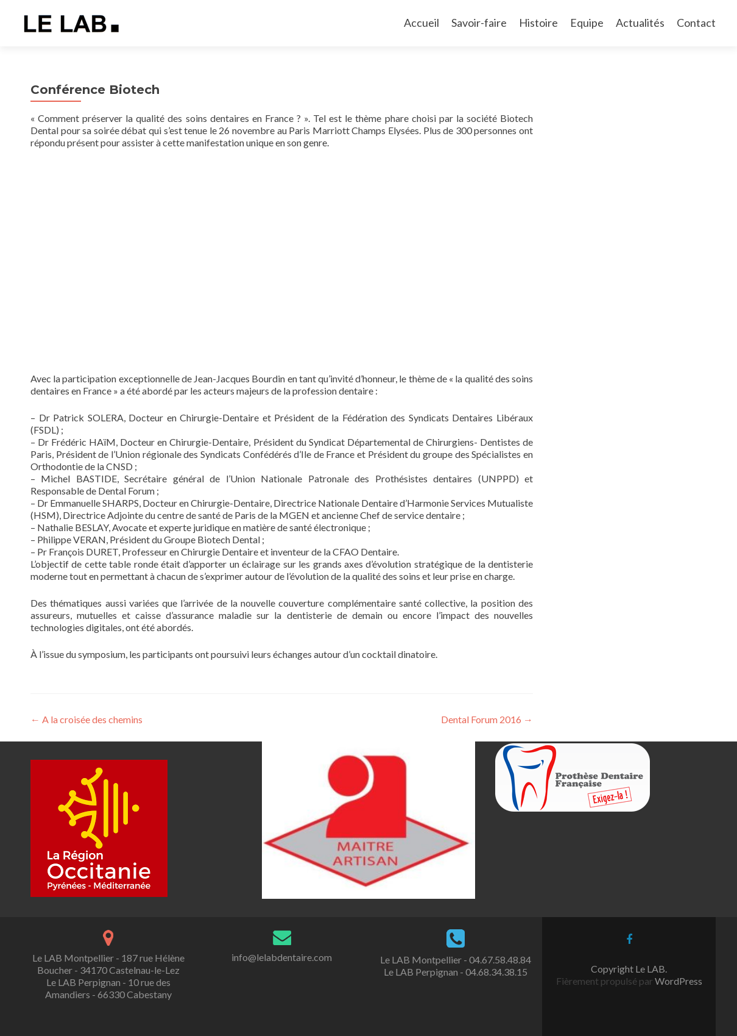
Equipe (587, 22)
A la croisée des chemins (86, 719)
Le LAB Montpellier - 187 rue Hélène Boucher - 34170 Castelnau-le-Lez (108, 964)
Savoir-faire (479, 22)
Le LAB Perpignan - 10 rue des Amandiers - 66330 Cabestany (108, 988)
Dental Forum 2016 (487, 719)
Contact (696, 22)
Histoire (538, 22)
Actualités (640, 22)
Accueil (421, 22)
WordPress (677, 981)
